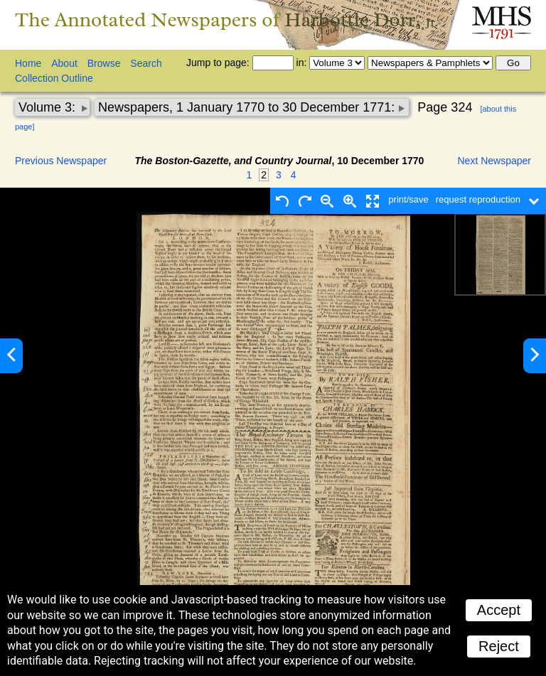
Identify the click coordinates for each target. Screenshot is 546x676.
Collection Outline (54, 78)
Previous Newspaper (61, 160)
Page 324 (444, 107)
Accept (498, 610)
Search (145, 63)
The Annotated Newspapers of (226, 19)
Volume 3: (48, 107)
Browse (104, 63)
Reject (498, 646)
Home (28, 63)
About (64, 63)
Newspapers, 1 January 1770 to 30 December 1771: (248, 107)
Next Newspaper (495, 160)
